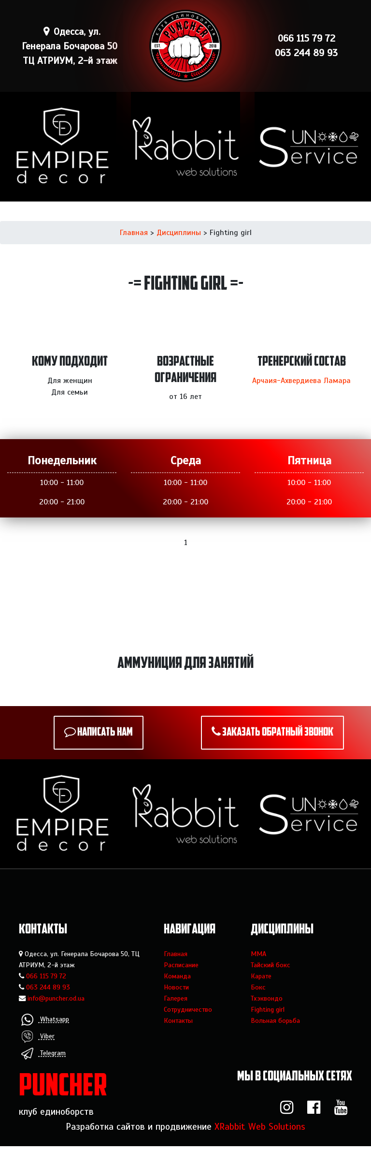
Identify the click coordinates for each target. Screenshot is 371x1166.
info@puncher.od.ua (56, 998)
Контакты (178, 1020)
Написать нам (105, 732)
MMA (258, 953)
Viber (38, 1037)
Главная (134, 232)
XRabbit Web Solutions (259, 1127)
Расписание (181, 964)
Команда (177, 976)
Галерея (175, 998)
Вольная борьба (275, 1020)
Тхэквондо (267, 998)
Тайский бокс (270, 964)
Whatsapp (45, 1020)
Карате (261, 976)
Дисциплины (179, 232)
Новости (176, 987)
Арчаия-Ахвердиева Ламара (301, 380)
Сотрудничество (188, 1009)
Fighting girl (268, 1009)
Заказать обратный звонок (277, 732)
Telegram (43, 1054)
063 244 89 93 (48, 987)
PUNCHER (63, 1087)
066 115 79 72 (46, 976)
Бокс (258, 987)
